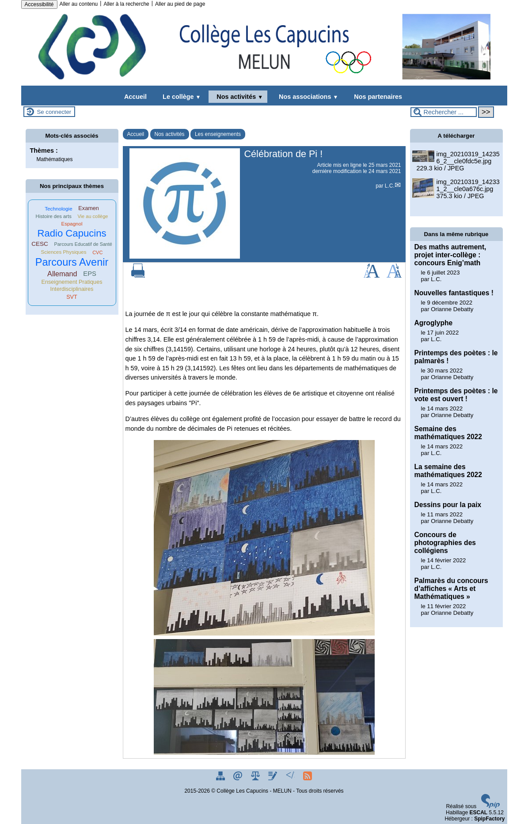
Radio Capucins (71, 233)
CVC (97, 252)
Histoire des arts (54, 216)
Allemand (62, 274)
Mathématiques (55, 159)
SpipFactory (489, 819)
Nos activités (238, 96)
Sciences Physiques (64, 252)
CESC (39, 244)
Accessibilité (39, 4)
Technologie (58, 208)
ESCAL (478, 812)
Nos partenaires (376, 96)
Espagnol (72, 223)
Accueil (135, 96)
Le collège (180, 96)
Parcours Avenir (72, 262)
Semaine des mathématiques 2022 (448, 432)
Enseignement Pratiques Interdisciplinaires (71, 285)
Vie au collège (92, 216)
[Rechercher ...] (443, 112)
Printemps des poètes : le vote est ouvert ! (456, 395)
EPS (89, 273)
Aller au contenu (79, 4)
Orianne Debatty (452, 309)
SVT (71, 297)
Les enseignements (218, 134)
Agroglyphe (433, 323)
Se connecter (54, 112)
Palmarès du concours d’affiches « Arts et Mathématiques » (451, 588)
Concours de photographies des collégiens (445, 542)
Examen (88, 208)
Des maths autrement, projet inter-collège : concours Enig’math (450, 255)
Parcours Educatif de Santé (83, 244)
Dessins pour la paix (448, 504)
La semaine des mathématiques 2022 (448, 470)
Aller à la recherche (126, 4)
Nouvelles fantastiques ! (454, 293)
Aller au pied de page (180, 4)
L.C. (390, 186)
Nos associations (306, 96)
